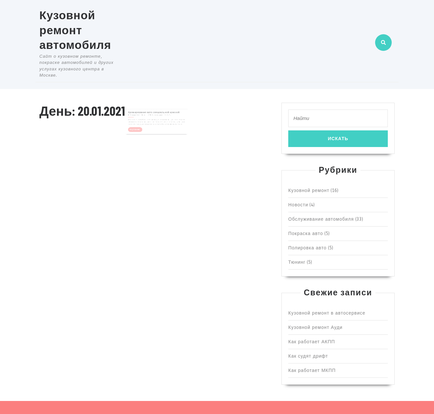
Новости (298, 205)
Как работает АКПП (311, 342)
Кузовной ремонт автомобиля (75, 29)
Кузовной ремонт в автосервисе (326, 313)
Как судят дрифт (308, 356)
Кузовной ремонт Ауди (315, 327)
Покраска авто (305, 233)
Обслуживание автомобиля (321, 219)
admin (148, 115)
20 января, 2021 (139, 115)
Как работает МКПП (312, 370)
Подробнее (140, 126)
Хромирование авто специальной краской (154, 113)
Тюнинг (296, 262)
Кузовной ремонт (308, 190)
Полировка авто (307, 248)
